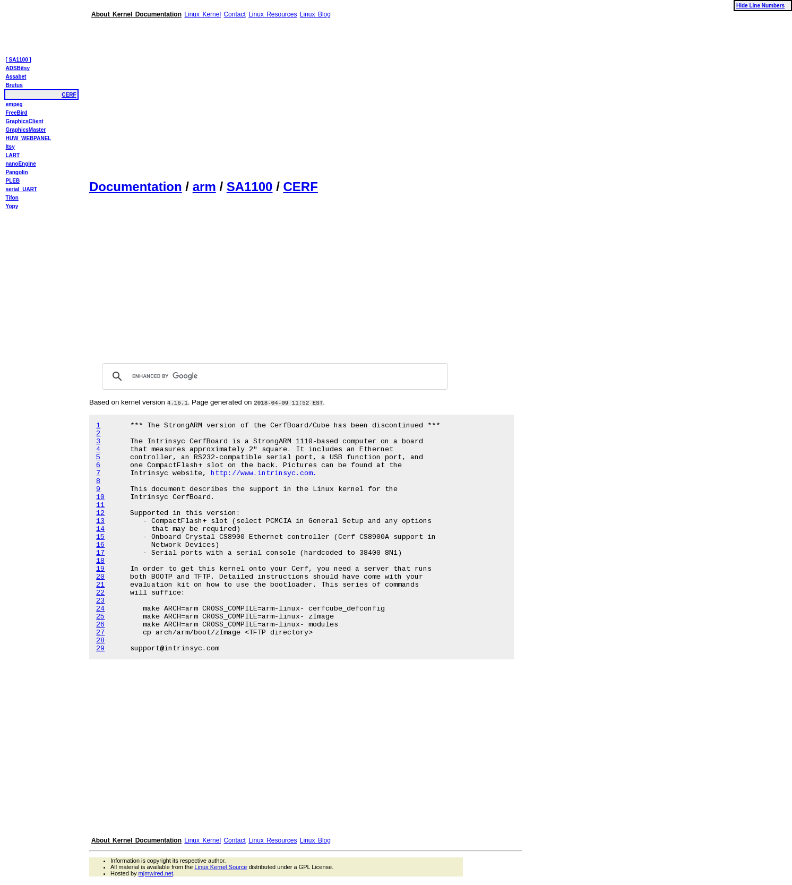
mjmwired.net (156, 873)
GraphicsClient (25, 121)
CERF (300, 186)
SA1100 (250, 186)
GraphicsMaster (26, 130)
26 (100, 625)
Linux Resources (272, 14)
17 (100, 553)
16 (100, 545)
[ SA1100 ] (18, 60)
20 (100, 577)
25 (100, 617)
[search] (273, 376)
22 (100, 593)
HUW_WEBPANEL (28, 138)
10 (100, 497)
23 (100, 601)
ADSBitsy (18, 68)
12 (100, 513)
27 (100, 633)
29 (100, 648)
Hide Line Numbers (760, 5)
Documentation (135, 186)
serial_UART (21, 189)
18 (100, 561)
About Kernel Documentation (136, 14)
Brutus (14, 85)
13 (100, 521)
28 (100, 641)
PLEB (13, 181)
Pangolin (17, 172)
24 (100, 609)
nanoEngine (21, 164)
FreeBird (17, 113)
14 (100, 529)
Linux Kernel (202, 14)
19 (100, 569)
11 (100, 505)
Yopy (12, 206)
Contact (234, 14)
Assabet (16, 77)
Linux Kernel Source (220, 867)
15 (100, 537)
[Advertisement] (305, 94)
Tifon (12, 198)
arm (204, 186)
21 (100, 585)
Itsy (10, 147)
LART (13, 155)
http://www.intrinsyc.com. (264, 473)
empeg (14, 104)
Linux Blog (315, 14)
